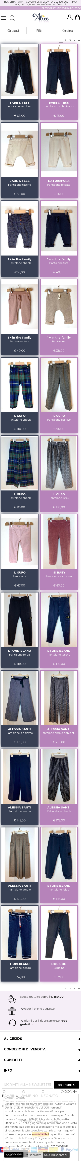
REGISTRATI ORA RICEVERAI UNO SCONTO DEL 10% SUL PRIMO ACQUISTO (40, 3)
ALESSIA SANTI (19, 729)
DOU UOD (59, 964)
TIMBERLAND (19, 964)
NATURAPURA (59, 181)
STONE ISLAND (19, 651)
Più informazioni (56, 1146)
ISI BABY (59, 572)
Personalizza (33, 1154)
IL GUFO (19, 416)
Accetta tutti (14, 1154)
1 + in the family (19, 259)
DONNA (69, 1092)
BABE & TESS (19, 102)
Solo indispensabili (56, 1154)
